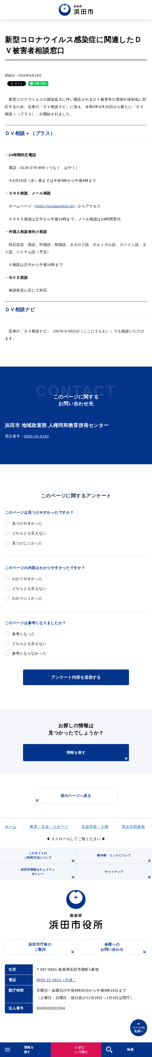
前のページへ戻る (62, 798)
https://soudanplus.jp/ (54, 206)
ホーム (10, 826)
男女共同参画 (133, 826)
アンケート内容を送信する (76, 677)
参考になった (23, 634)
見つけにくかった (27, 543)
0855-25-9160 (36, 436)
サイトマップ (128, 875)
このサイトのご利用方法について (50, 857)
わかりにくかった (27, 598)
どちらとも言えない (29, 533)
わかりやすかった (27, 579)
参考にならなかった (29, 653)
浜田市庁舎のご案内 (51, 948)
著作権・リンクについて (124, 858)
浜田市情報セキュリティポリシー (48, 874)
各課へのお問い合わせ (124, 948)
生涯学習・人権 (95, 826)
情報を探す (98, 755)
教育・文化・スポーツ (49, 826)
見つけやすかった (27, 523)
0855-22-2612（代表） (56, 980)
